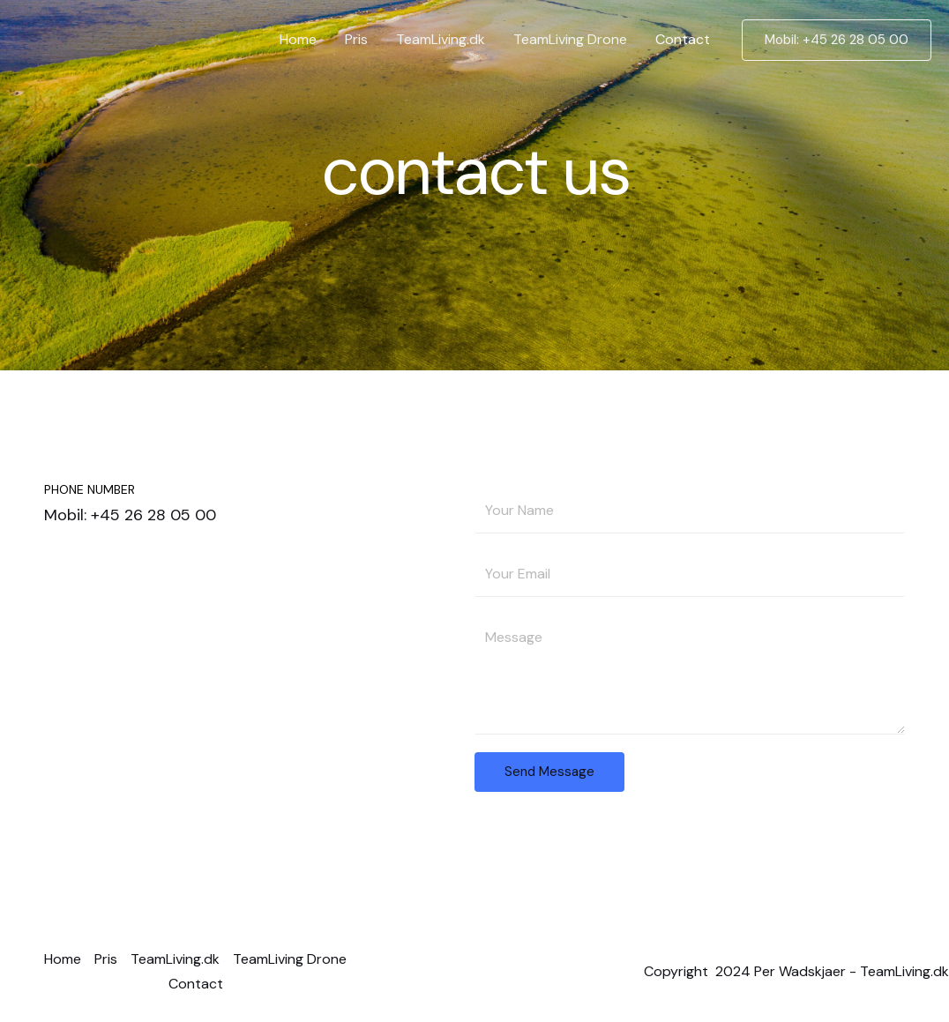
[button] (836, 40)
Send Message (549, 771)
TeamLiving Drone (570, 39)
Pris (356, 39)
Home (298, 39)
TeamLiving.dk (440, 39)
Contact (682, 39)
